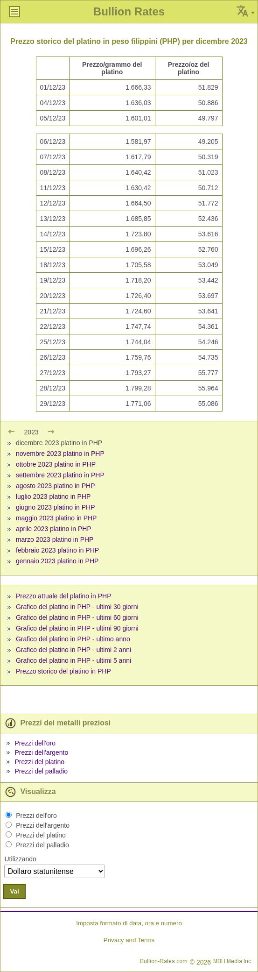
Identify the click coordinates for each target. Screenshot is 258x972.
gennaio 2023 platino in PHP (57, 561)
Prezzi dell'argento (41, 752)
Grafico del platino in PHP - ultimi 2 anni (73, 649)
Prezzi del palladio (41, 771)
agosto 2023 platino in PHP (55, 486)
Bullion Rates (129, 11)
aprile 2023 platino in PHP (53, 528)
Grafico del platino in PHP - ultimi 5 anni (73, 660)
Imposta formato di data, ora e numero (129, 923)
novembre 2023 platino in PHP (60, 453)
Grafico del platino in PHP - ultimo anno (73, 639)
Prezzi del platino (39, 762)
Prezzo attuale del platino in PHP (64, 596)
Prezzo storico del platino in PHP (63, 671)
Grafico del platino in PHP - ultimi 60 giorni (77, 617)
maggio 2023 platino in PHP (56, 518)
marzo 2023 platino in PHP (55, 539)
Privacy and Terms (129, 940)
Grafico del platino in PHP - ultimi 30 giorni (77, 606)
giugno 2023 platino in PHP (55, 507)
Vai (14, 891)
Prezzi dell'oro (35, 743)
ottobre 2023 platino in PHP (56, 464)
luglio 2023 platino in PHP (53, 496)
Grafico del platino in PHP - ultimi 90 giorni (77, 628)
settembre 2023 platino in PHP (60, 475)
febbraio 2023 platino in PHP (57, 550)
